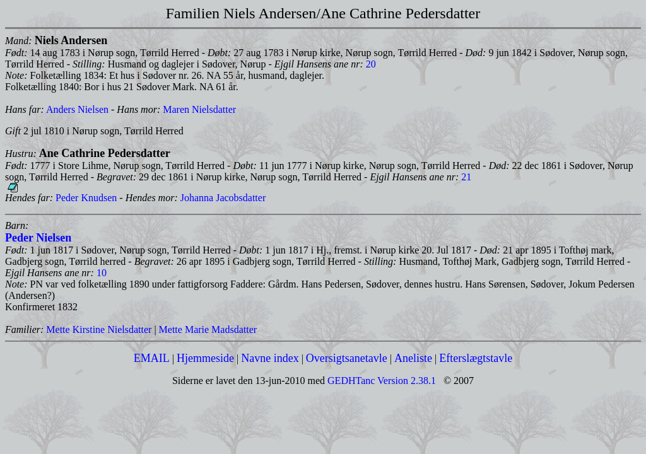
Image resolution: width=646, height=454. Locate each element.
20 (371, 64)
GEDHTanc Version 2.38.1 (380, 380)
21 (466, 177)
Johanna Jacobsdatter (223, 197)
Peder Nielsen (38, 237)
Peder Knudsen (86, 197)
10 (102, 272)
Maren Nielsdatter (199, 109)
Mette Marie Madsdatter (208, 329)
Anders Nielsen (77, 109)
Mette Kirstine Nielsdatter (98, 329)
